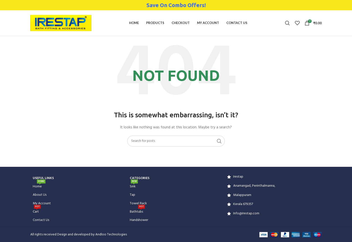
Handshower (139, 220)
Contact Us (41, 220)
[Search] (287, 23)
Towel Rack (138, 203)
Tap (132, 195)
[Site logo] (60, 23)
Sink (134, 185)
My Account (42, 203)
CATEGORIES (139, 178)
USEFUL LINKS (43, 178)
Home (39, 185)
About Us (39, 195)
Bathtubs (137, 211)
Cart (37, 211)
